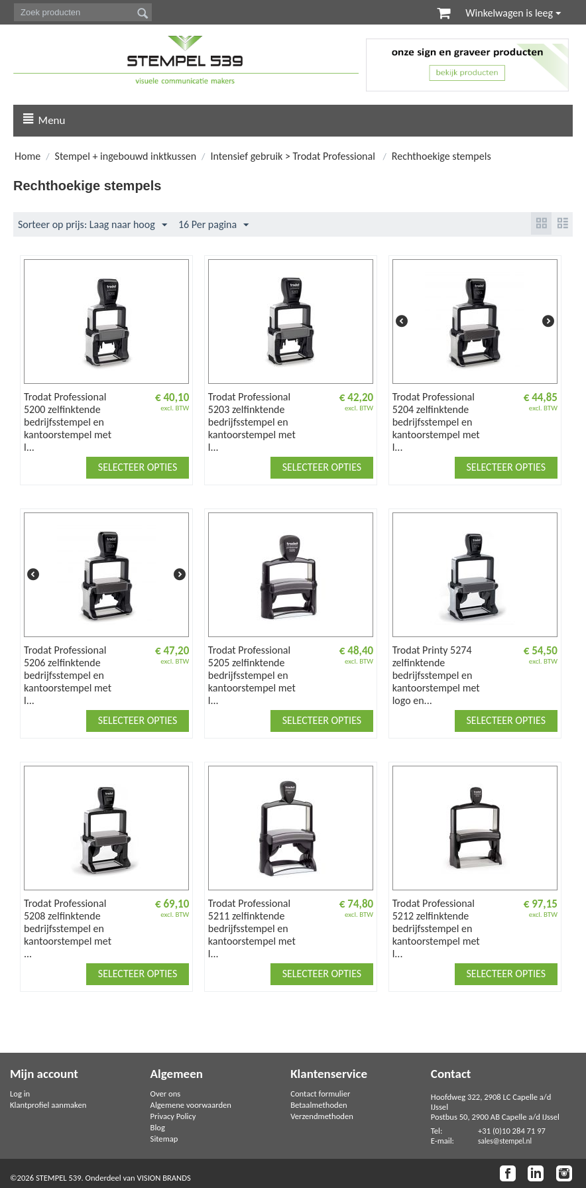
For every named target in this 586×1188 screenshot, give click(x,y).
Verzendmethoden (321, 1116)
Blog (157, 1127)
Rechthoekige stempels (441, 156)
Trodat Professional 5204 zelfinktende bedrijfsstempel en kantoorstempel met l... (436, 422)
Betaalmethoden (318, 1105)
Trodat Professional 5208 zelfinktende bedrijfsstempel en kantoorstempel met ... (67, 929)
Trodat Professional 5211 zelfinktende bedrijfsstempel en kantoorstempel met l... (252, 929)
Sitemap (164, 1139)
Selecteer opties (137, 467)
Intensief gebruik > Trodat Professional (294, 156)
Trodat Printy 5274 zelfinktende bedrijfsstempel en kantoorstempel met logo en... (436, 675)
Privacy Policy (173, 1116)
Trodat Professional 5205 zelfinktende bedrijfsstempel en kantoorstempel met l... (252, 675)
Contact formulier (320, 1094)
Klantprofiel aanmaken (48, 1105)
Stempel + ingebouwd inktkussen (126, 156)
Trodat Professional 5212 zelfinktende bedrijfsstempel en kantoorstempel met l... (436, 929)
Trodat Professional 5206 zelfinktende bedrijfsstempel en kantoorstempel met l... (67, 675)
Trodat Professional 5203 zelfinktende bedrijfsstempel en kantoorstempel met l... (252, 422)
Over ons (165, 1094)
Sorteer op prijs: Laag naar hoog (92, 226)
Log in (20, 1094)
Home (27, 156)
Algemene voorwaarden (190, 1105)
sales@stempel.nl (505, 1141)
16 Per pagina (213, 226)
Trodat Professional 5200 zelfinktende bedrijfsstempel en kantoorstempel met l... (67, 422)
